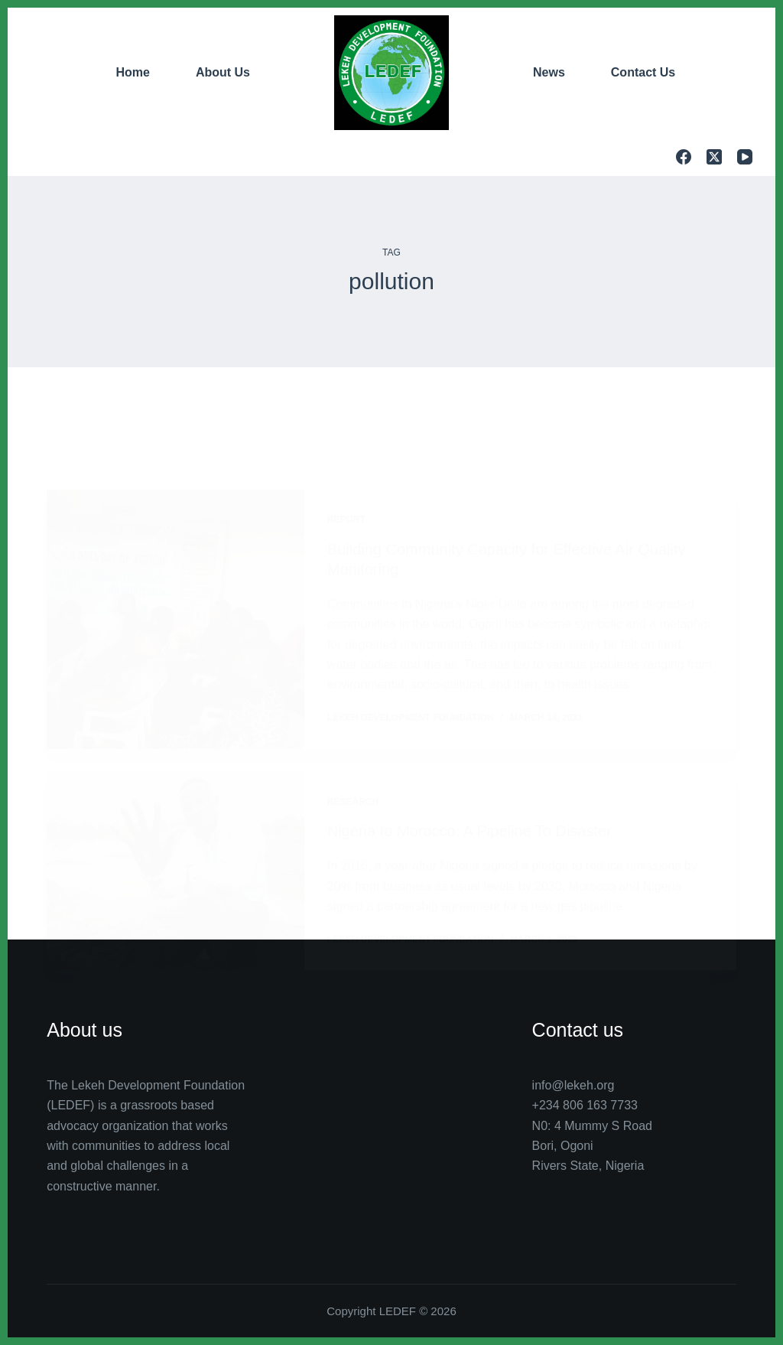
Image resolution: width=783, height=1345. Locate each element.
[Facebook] (683, 156)
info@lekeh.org (573, 1085)
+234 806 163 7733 (585, 1105)
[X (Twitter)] (714, 156)
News (549, 72)
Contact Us (643, 72)
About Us (223, 72)
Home (132, 72)
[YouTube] (744, 156)
